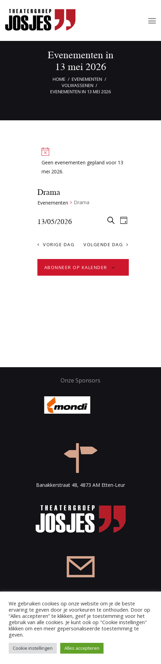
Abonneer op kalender (75, 267)
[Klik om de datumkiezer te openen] (54, 221)
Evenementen (87, 79)
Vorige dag (58, 244)
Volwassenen (77, 85)
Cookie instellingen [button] (33, 648)
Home (59, 79)
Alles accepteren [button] (81, 648)
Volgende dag (103, 244)
